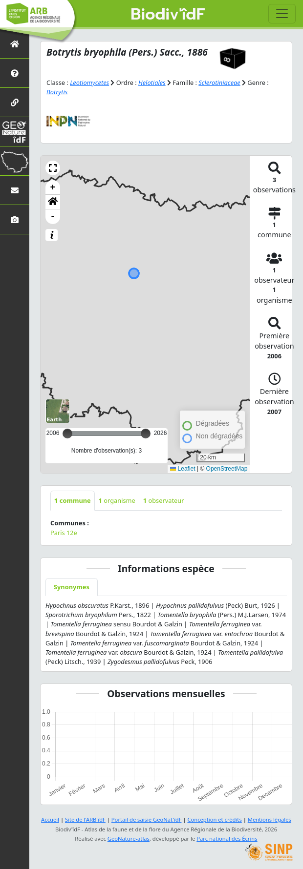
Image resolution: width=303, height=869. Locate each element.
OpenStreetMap (227, 468)
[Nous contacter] (14, 190)
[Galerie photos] (14, 219)
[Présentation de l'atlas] (14, 73)
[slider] (146, 433)
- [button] (53, 217)
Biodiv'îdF (167, 14)
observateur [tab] (163, 500)
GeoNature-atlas (129, 838)
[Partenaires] (14, 102)
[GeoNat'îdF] (14, 131)
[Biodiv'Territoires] (14, 160)
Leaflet (182, 468)
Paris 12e (63, 532)
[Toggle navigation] (282, 13)
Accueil (50, 819)
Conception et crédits (214, 819)
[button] (52, 168)
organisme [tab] (117, 500)
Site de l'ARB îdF (85, 819)
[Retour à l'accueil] (14, 43)
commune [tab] (72, 500)
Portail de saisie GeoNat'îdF (146, 819)
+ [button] (53, 187)
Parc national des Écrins (226, 838)
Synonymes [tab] (71, 586)
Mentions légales (269, 819)
